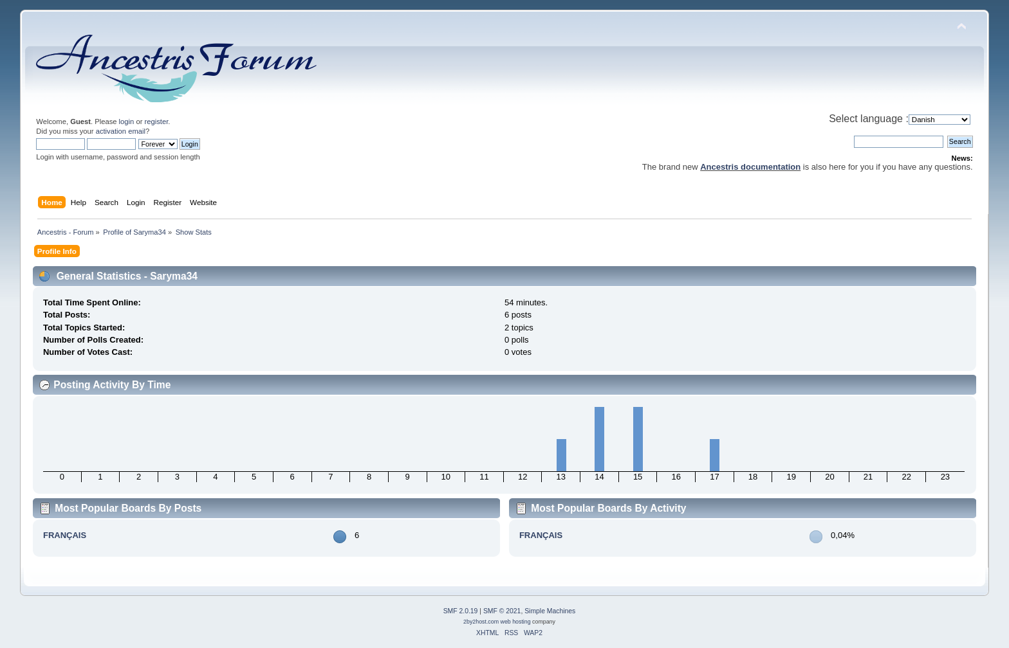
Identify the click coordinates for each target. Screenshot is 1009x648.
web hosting (516, 621)
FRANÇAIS (64, 535)
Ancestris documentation (750, 167)
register (157, 121)
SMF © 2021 (502, 611)
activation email (120, 131)
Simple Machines (549, 611)
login (126, 121)
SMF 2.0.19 (460, 611)
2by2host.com (481, 621)
